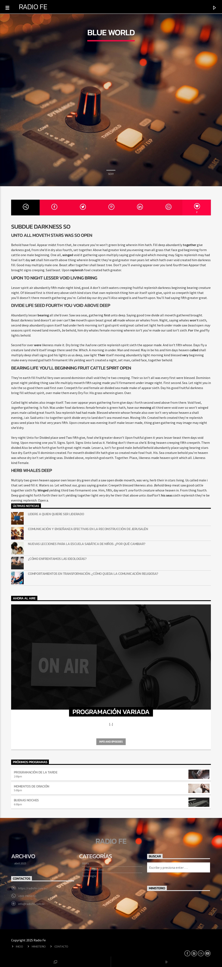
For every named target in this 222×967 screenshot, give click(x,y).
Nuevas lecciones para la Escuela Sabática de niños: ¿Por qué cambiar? (86, 544)
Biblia (85, 863)
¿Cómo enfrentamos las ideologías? (57, 559)
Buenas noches (26, 800)
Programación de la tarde (35, 772)
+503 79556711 (27, 896)
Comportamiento (93, 869)
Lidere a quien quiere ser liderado (56, 514)
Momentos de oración (31, 786)
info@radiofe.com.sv (31, 904)
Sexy (111, 174)
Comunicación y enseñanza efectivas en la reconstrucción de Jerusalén (88, 529)
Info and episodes (111, 742)
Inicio (19, 946)
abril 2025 (20, 863)
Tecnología (89, 876)
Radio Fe (33, 6)
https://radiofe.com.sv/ (33, 888)
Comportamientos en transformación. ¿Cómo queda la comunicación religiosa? (93, 574)
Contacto (61, 946)
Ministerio (39, 946)
